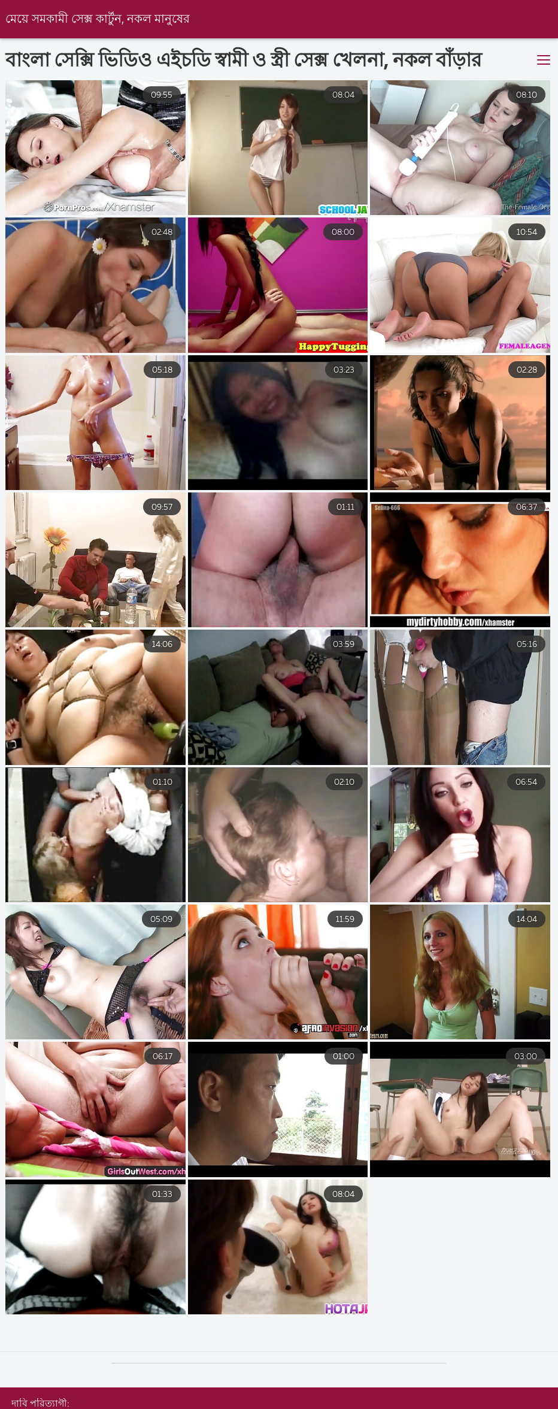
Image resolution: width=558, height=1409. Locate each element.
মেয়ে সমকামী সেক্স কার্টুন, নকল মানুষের (97, 19)
